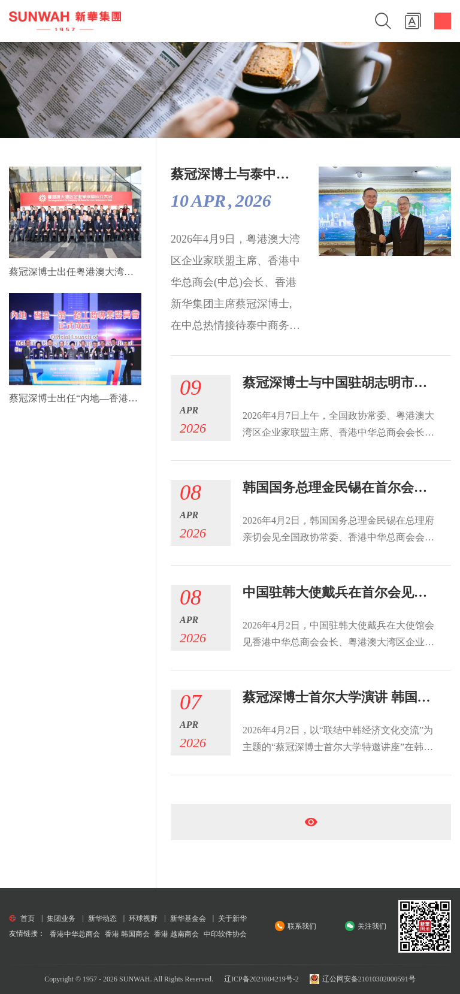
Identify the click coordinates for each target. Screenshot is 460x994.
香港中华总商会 (75, 934)
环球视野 (143, 918)
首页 (27, 918)
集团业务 (61, 918)
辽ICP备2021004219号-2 (261, 979)
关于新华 (232, 918)
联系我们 (302, 926)
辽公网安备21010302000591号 (363, 979)
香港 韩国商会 (127, 934)
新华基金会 (188, 918)
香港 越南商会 (176, 934)
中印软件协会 (225, 934)
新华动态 (102, 918)
